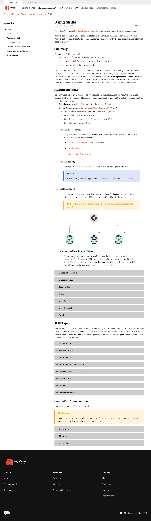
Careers (105, 490)
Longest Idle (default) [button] (67, 272)
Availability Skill (13, 38)
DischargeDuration (76, 148)
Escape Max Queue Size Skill (18, 51)
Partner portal (10, 484)
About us (106, 478)
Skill (9, 33)
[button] (57, 343)
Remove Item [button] (63, 443)
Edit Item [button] (62, 436)
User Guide (33, 14)
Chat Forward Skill (67, 392)
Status (7, 478)
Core (24, 14)
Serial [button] (60, 294)
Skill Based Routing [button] (82, 31)
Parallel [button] (61, 315)
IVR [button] (75, 61)
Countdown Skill (13, 42)
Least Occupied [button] (64, 308)
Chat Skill (63, 385)
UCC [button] (111, 35)
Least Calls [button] (62, 301)
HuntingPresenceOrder (84, 166)
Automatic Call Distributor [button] (92, 108)
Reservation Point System (79, 154)
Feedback (139, 26)
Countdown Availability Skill (18, 47)
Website (56, 484)
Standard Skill (65, 343)
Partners (57, 478)
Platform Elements (12, 14)
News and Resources (62, 490)
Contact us (106, 484)
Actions (42, 14)
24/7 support (10, 490)
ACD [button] (107, 108)
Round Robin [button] (63, 287)
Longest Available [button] (65, 280)
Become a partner (109, 495)
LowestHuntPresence (77, 142)
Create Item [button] (63, 429)
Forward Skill (12, 55)
